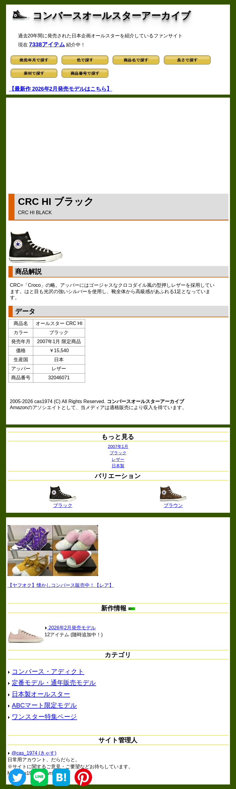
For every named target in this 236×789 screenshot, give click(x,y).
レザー (118, 459)
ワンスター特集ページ (44, 716)
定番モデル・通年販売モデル (54, 682)
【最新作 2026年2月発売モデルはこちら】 (60, 89)
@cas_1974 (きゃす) (33, 753)
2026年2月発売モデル (70, 627)
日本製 (118, 465)
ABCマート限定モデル (44, 705)
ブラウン (173, 503)
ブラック (118, 452)
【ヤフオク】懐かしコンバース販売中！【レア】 (61, 585)
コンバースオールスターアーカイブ (112, 15)
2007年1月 (118, 446)
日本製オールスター (41, 693)
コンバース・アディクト (48, 671)
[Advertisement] (118, 144)
